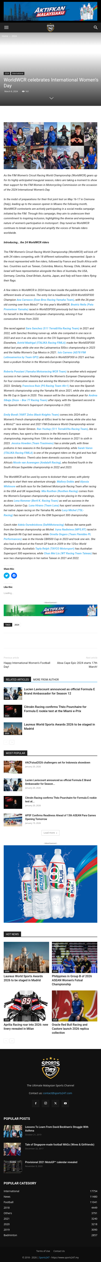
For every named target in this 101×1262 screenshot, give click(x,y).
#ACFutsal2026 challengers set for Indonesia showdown (57, 762)
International (17, 73)
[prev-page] (6, 742)
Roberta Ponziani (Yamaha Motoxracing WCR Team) (35, 371)
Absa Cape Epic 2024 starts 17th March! (77, 664)
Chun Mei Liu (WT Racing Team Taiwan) (68, 553)
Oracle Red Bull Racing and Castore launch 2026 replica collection (70, 1028)
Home (5, 36)
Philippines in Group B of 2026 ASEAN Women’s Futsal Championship (72, 980)
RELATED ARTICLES (17, 679)
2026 (7, 698)
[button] (6, 27)
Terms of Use (43, 1251)
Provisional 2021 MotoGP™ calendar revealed (51, 1162)
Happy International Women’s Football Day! (27, 664)
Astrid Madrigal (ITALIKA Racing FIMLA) (41, 342)
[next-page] (12, 742)
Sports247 (44, 1257)
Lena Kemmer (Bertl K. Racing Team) (36, 500)
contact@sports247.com (57, 1093)
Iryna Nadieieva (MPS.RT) (70, 529)
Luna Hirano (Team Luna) (44, 505)
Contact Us (59, 1251)
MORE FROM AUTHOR (46, 679)
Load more (50, 832)
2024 (14, 36)
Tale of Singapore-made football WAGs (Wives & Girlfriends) (59, 1144)
